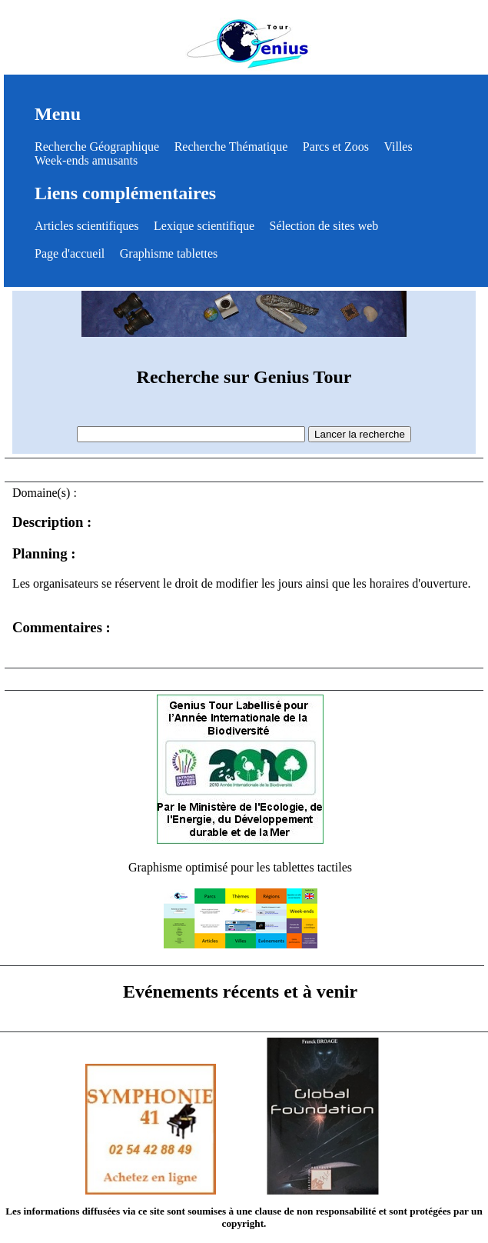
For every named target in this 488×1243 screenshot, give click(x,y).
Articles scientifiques (87, 225)
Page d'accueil (70, 253)
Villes (397, 146)
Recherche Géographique (97, 146)
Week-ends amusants (86, 160)
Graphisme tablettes (169, 253)
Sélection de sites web (324, 225)
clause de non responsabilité (315, 1211)
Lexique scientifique (204, 225)
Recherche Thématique (231, 146)
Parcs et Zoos (336, 146)
